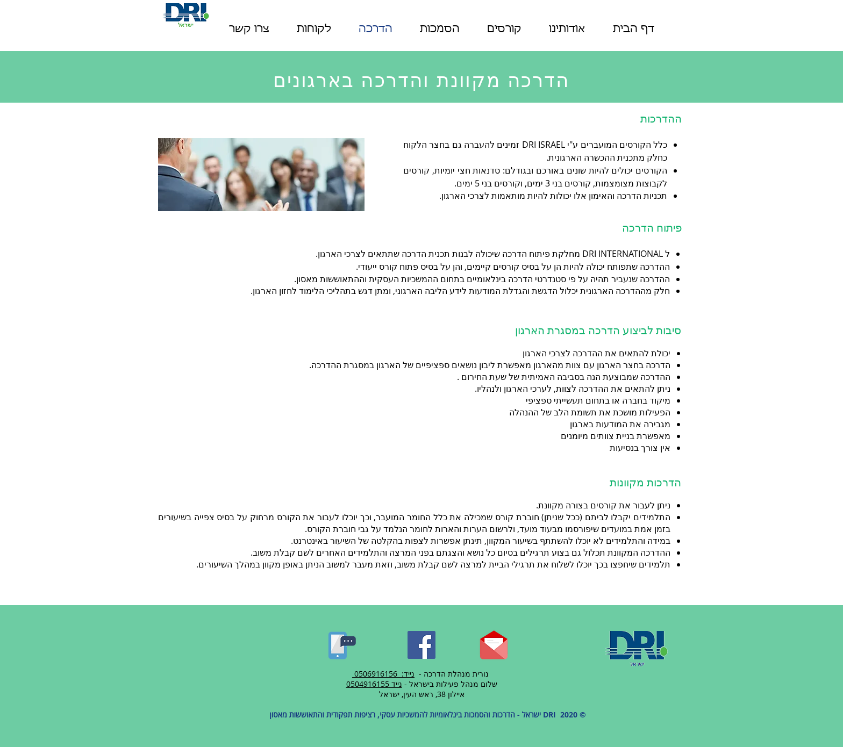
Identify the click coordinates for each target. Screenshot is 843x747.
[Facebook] (421, 645)
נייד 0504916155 (374, 684)
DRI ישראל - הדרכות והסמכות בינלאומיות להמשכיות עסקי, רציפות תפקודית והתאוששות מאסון (411, 714)
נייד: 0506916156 (384, 674)
